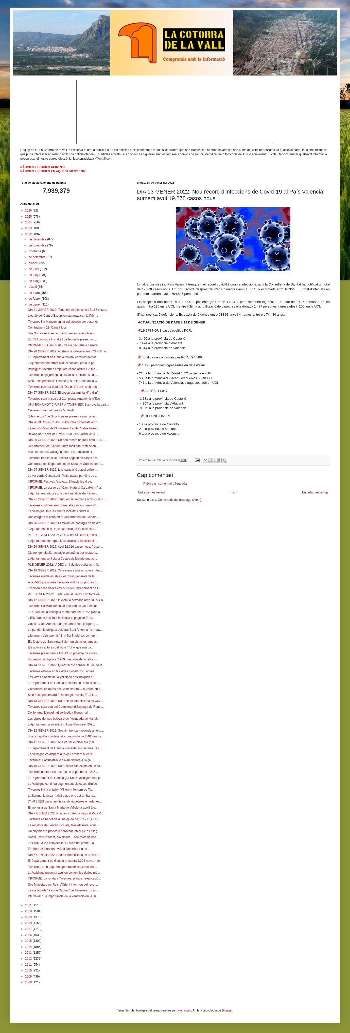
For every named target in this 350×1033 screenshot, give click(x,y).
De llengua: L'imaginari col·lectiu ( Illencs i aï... (59, 712)
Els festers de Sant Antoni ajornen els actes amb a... (63, 641)
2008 (29, 982)
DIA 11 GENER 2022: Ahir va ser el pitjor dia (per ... (63, 742)
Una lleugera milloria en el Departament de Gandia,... (64, 517)
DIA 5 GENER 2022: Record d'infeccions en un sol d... (64, 855)
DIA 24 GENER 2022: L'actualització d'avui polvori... (63, 469)
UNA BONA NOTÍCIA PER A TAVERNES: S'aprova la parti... (68, 404)
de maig (34, 281)
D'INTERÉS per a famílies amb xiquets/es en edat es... (65, 801)
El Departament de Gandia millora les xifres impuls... (63, 357)
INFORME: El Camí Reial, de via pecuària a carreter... (64, 345)
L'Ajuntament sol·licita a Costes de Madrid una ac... (62, 558)
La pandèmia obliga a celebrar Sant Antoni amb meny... (65, 630)
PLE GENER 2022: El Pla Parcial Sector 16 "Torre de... (65, 594)
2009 (29, 976)
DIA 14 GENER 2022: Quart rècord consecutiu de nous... (66, 665)
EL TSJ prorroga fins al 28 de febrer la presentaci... (62, 339)
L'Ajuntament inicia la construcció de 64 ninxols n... (62, 529)
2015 (29, 941)
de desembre (38, 239)
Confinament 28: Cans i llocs (47, 327)
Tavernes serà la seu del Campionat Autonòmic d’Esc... (65, 398)
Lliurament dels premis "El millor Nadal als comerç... (63, 635)
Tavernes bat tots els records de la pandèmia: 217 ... (63, 772)
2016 (29, 935)
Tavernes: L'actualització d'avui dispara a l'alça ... (61, 760)
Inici (233, 492)
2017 (29, 929)
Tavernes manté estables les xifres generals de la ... (63, 576)
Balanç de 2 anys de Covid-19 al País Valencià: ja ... (63, 434)
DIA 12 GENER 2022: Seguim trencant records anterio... (66, 730)
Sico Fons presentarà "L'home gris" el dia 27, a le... (62, 695)
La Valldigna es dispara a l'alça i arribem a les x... (61, 754)
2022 (29, 234)
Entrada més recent (151, 492)
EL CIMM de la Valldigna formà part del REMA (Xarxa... (65, 612)
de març (35, 293)
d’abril (33, 287)
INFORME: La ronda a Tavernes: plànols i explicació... (64, 878)
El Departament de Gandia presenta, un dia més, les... (64, 748)
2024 (29, 222)
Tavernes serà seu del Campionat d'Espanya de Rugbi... (66, 707)
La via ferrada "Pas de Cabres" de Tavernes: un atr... (63, 890)
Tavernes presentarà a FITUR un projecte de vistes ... (64, 653)
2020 (29, 911)
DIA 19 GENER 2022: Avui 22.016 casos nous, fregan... (65, 546)
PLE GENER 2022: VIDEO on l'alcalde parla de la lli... (64, 564)
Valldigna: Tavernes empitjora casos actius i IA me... (63, 369)
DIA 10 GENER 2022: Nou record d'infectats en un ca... (65, 766)
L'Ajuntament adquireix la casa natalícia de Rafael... (63, 493)
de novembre (38, 245)
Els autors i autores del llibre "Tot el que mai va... (61, 647)
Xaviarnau (184, 1010)
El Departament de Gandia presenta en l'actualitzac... (64, 683)
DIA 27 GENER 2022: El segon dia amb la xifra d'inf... (64, 392)
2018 (29, 923)
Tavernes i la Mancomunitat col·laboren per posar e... (63, 321)
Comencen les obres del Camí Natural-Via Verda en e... (65, 689)
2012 (29, 958)
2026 (29, 210)
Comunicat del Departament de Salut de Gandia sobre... (66, 464)
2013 (29, 952)
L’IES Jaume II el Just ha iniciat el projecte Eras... (61, 618)
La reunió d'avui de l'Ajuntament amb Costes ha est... (64, 428)
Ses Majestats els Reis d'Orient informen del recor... (63, 884)
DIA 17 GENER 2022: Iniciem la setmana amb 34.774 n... (67, 600)
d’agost (34, 263)
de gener (35, 304)
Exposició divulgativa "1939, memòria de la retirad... (63, 659)
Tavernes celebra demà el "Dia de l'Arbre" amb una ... (64, 387)
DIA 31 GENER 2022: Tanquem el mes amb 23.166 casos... (68, 310)
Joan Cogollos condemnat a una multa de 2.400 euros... (65, 736)
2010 (29, 970)
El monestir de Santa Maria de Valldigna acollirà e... (63, 807)
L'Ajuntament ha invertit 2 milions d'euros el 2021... (62, 724)
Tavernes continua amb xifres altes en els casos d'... (63, 505)
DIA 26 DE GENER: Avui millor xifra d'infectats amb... (64, 422)
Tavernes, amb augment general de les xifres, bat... (62, 867)
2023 (29, 228)
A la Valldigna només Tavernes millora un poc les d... (63, 582)
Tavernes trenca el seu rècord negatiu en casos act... (63, 458)
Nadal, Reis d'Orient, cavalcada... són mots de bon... (63, 837)
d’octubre (35, 251)
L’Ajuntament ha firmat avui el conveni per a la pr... (62, 363)
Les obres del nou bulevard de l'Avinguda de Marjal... (63, 718)
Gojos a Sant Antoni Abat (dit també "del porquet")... (63, 624)
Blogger (227, 1010)
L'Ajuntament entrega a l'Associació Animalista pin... (63, 541)
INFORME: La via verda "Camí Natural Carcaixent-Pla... (65, 487)
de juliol (34, 269)
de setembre (37, 257)
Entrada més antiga (315, 492)
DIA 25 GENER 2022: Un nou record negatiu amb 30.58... (67, 440)
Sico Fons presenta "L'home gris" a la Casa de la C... (63, 381)
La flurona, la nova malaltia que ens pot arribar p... (62, 795)
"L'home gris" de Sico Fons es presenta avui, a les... (63, 416)
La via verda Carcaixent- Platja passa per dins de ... (63, 475)
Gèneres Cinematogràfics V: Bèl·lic (51, 410)
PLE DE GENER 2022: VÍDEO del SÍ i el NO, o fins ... (64, 535)
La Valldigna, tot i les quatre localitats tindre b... (60, 511)
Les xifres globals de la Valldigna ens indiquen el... (62, 677)
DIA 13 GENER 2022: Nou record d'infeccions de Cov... (65, 701)
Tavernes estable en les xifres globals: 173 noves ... (63, 671)
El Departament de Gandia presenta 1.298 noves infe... (65, 861)
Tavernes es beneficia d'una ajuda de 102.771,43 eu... (64, 819)
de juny (34, 275)
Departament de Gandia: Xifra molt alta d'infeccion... (63, 446)
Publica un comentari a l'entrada (165, 483)
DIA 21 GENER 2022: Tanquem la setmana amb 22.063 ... (67, 499)
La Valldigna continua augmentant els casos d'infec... (63, 784)
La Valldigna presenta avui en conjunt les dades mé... (64, 872)
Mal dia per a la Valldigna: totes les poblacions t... (61, 452)
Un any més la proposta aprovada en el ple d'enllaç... (63, 831)
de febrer (35, 298)
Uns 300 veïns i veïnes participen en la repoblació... (63, 333)
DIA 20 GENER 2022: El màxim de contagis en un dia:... (66, 523)
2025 (29, 216)
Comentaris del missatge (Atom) (179, 500)
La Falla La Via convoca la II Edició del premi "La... (62, 843)
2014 (29, 947)
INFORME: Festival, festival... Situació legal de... (61, 481)
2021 (29, 905)
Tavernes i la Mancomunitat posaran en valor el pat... (63, 606)
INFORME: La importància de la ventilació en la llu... (63, 896)
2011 (29, 964)
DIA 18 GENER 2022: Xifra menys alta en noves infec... (65, 570)
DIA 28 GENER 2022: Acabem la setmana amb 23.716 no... (68, 351)
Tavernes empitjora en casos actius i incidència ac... (63, 375)
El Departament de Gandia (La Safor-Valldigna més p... (65, 778)
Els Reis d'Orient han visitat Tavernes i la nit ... (59, 849)
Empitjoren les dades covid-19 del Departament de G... (65, 588)
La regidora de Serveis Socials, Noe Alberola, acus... (63, 825)
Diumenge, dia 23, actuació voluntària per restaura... (63, 552)
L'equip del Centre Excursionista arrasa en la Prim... (63, 315)
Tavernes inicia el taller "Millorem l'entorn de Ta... (61, 789)
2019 (29, 917)
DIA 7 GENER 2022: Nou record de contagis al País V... (65, 813)
